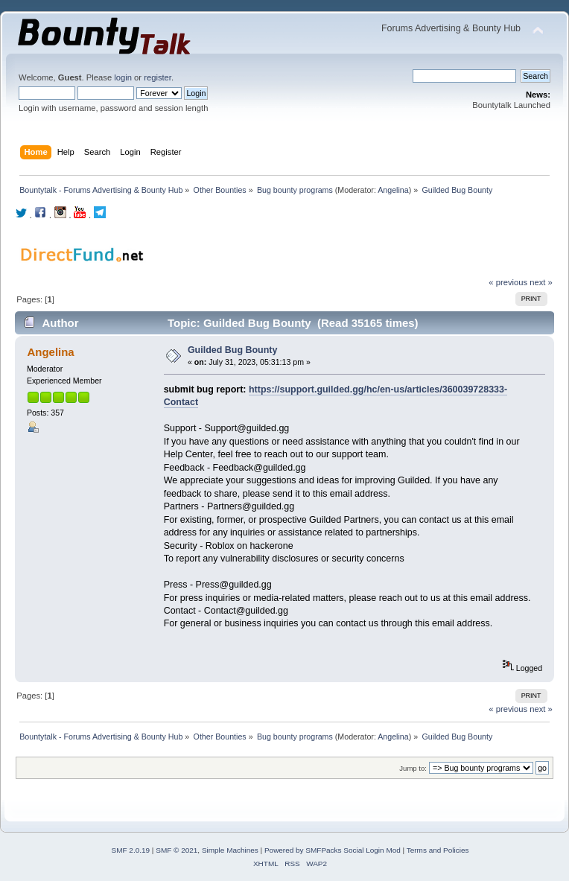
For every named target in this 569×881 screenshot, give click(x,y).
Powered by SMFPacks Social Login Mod (332, 850)
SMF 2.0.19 (131, 850)
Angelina (393, 189)
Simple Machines (230, 850)
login (123, 77)
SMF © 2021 (176, 850)
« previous (508, 282)
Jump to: (413, 768)
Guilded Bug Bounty (233, 350)
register (157, 77)
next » (541, 282)
